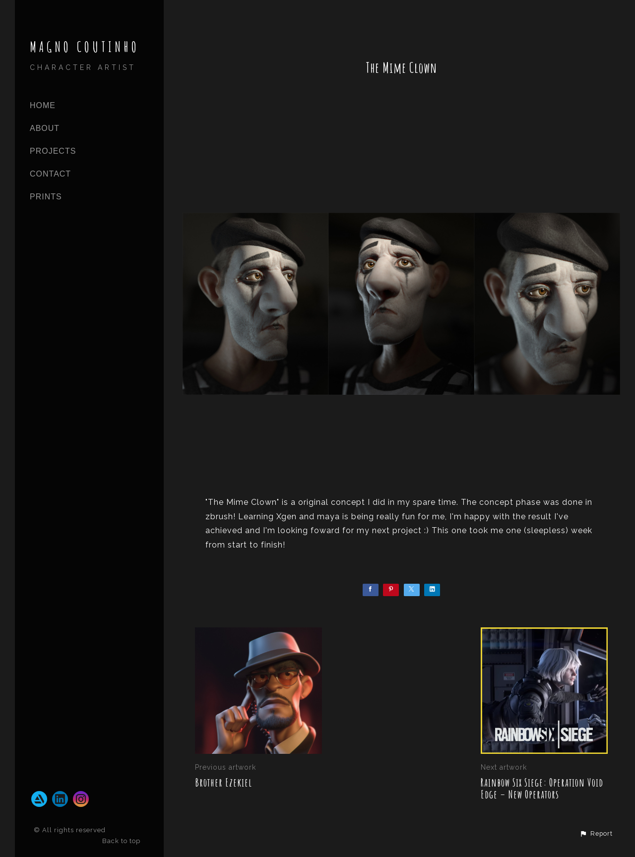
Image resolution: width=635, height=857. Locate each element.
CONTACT (50, 174)
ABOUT (45, 128)
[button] (596, 833)
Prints (46, 196)
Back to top (122, 841)
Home (43, 105)
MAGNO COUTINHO (84, 47)
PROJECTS (53, 151)
